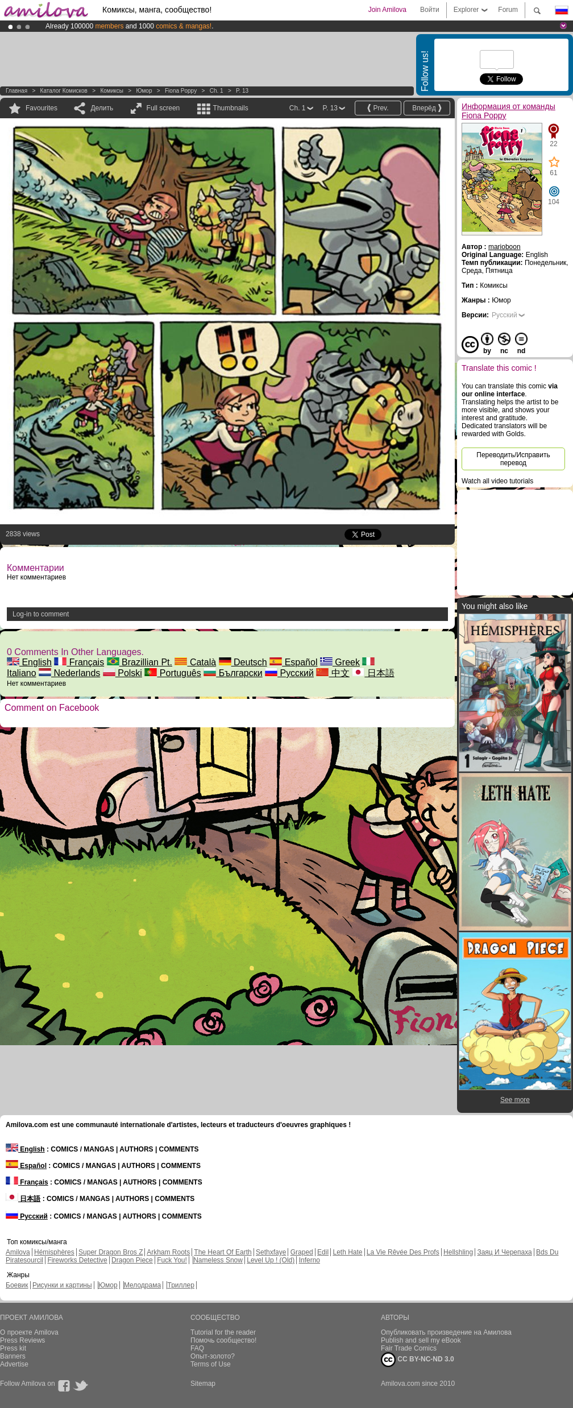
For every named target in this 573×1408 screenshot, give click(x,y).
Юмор (144, 91)
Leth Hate (347, 1252)
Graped (301, 1252)
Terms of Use (210, 1364)
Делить (101, 108)
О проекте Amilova (29, 1332)
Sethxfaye (271, 1252)
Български (233, 673)
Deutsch (243, 662)
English (29, 662)
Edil (323, 1252)
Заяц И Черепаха (504, 1252)
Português (172, 673)
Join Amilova (387, 10)
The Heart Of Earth (222, 1252)
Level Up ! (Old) (270, 1260)
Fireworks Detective (77, 1260)
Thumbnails (230, 108)
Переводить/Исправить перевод (513, 459)
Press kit (13, 1348)
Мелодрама (142, 1285)
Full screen (163, 108)
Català (195, 662)
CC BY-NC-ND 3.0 (417, 1359)
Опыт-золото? (212, 1356)
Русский (289, 673)
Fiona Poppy (181, 91)
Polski (122, 673)
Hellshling (458, 1252)
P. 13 (242, 91)
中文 (332, 673)
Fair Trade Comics (409, 1348)
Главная (16, 91)
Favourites (41, 108)
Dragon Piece (132, 1260)
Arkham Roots (168, 1252)
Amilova (18, 1252)
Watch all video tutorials (497, 481)
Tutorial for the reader (223, 1332)
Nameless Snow (218, 1260)
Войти (429, 10)
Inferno (309, 1260)
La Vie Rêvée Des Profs (403, 1252)
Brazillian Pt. (139, 662)
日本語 (373, 673)
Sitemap (202, 1384)
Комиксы (111, 91)
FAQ (197, 1348)
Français (79, 662)
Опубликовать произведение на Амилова (446, 1332)
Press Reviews (22, 1340)
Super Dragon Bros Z (110, 1252)
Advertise (14, 1364)
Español (293, 662)
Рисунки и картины (62, 1285)
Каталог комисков (64, 91)
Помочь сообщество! (223, 1340)
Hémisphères (54, 1252)
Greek (340, 662)
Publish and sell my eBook (421, 1340)
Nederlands (69, 673)
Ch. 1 (216, 91)
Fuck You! (172, 1260)
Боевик (17, 1285)
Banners (13, 1356)
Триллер (180, 1285)
